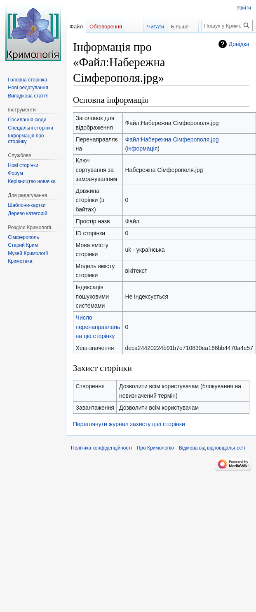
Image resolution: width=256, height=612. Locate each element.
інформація (142, 148)
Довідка (239, 44)
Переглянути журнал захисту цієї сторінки (129, 424)
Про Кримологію (155, 448)
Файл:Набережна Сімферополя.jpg (172, 139)
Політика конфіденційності (101, 448)
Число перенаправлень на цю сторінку (98, 326)
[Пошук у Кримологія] (227, 25)
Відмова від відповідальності (212, 448)
